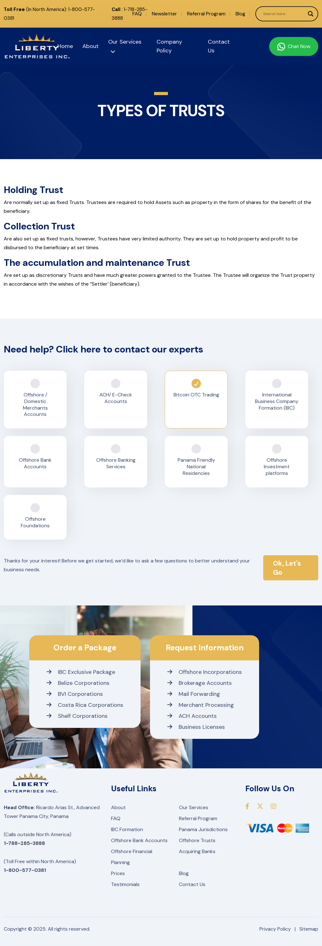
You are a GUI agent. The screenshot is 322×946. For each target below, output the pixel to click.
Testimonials (125, 884)
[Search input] (284, 13)
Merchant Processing (200, 705)
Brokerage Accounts (199, 683)
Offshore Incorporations (204, 672)
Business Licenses (196, 727)
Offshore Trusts (197, 840)
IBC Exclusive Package (81, 672)
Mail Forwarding (193, 694)
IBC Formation (127, 829)
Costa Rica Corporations (85, 705)
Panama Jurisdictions (203, 829)
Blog (240, 13)
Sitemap (308, 929)
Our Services (193, 807)
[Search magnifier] (310, 13)
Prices (118, 873)
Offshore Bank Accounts (139, 840)
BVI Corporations (75, 694)
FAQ (137, 13)
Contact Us (192, 884)
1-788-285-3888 (24, 843)
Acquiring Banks (197, 851)
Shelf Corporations (77, 716)
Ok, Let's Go (287, 568)
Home (65, 46)
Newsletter (164, 13)
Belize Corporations (78, 683)
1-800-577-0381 (25, 870)
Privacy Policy (275, 929)
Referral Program (206, 13)
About (90, 46)
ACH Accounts (192, 716)
